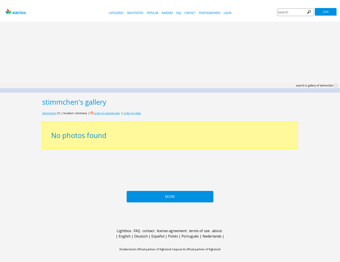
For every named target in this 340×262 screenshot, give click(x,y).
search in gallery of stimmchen (314, 85)
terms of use (199, 230)
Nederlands (212, 236)
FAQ (178, 13)
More (170, 196)
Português (190, 236)
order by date (132, 113)
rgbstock (15, 12)
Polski (173, 236)
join (326, 12)
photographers (209, 13)
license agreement (172, 230)
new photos (135, 13)
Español (157, 236)
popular (152, 13)
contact (190, 13)
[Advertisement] (170, 54)
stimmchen (49, 113)
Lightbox (124, 230)
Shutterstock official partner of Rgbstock (145, 249)
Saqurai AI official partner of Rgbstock (196, 249)
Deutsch (141, 236)
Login (227, 13)
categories (116, 13)
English (125, 236)
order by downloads (107, 113)
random (167, 13)
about (217, 230)
